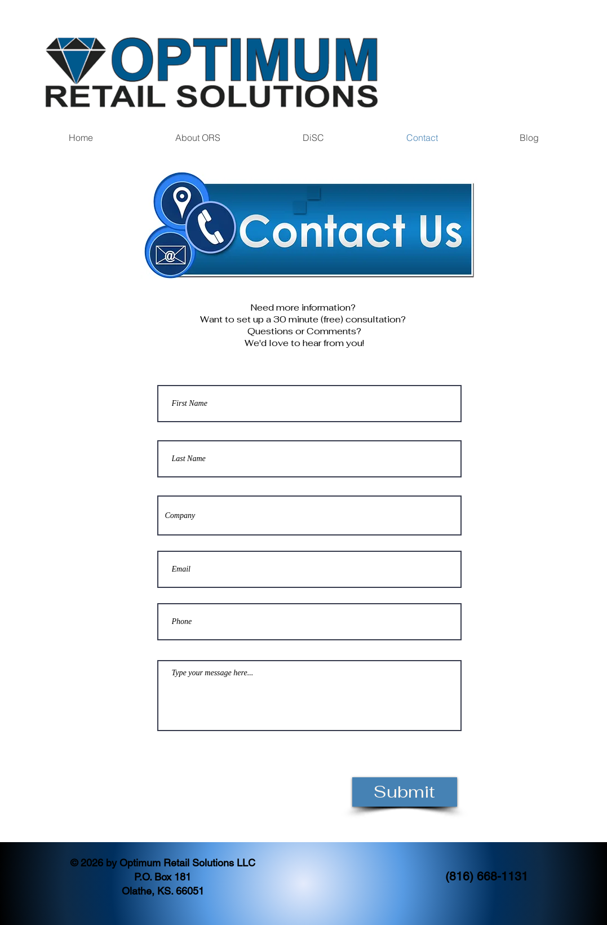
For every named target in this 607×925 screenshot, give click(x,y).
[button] (198, 137)
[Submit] (404, 792)
